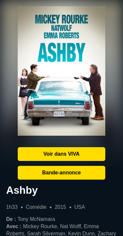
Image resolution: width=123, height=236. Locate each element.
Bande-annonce (61, 172)
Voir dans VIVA (61, 154)
